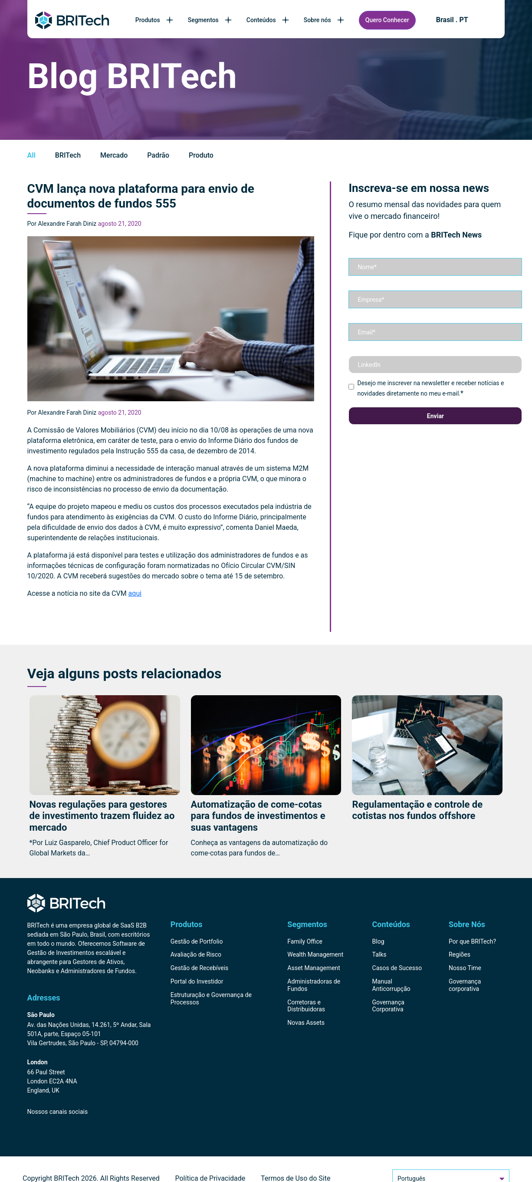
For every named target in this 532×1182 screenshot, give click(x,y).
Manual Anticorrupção (391, 985)
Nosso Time (465, 967)
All (31, 155)
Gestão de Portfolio (197, 941)
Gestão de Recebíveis (200, 967)
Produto (201, 155)
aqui (135, 593)
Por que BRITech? (472, 941)
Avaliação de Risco (196, 954)
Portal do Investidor (197, 981)
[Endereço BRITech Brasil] (89, 1029)
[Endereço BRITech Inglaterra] (89, 1077)
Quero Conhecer (387, 20)
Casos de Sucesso (397, 967)
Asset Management (313, 967)
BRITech (68, 155)
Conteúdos (268, 20)
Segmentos (210, 20)
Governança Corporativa (388, 1006)
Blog (378, 941)
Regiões (459, 954)
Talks (379, 954)
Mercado (114, 155)
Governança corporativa (465, 985)
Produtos (155, 20)
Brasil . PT (452, 20)
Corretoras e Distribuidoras (306, 1006)
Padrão (158, 155)
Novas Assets (306, 1022)
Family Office (304, 941)
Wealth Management (315, 954)
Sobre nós (325, 20)
